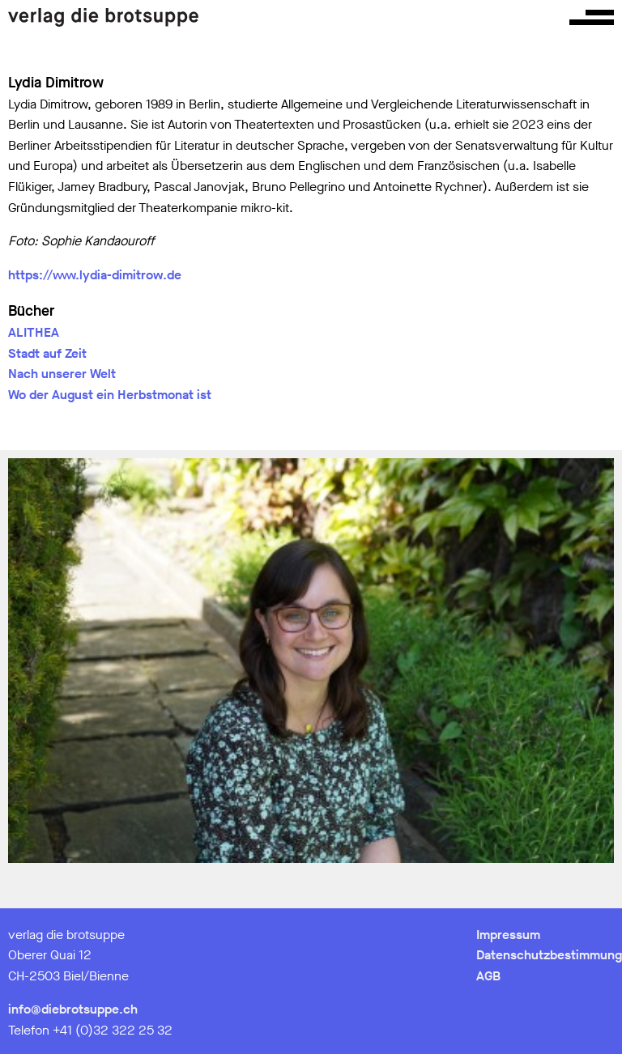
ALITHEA (33, 332)
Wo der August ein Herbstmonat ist (109, 394)
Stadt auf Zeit (47, 353)
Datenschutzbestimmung (549, 954)
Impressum (508, 934)
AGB (488, 975)
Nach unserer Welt (62, 373)
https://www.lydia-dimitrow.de (94, 274)
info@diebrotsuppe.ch (73, 1009)
